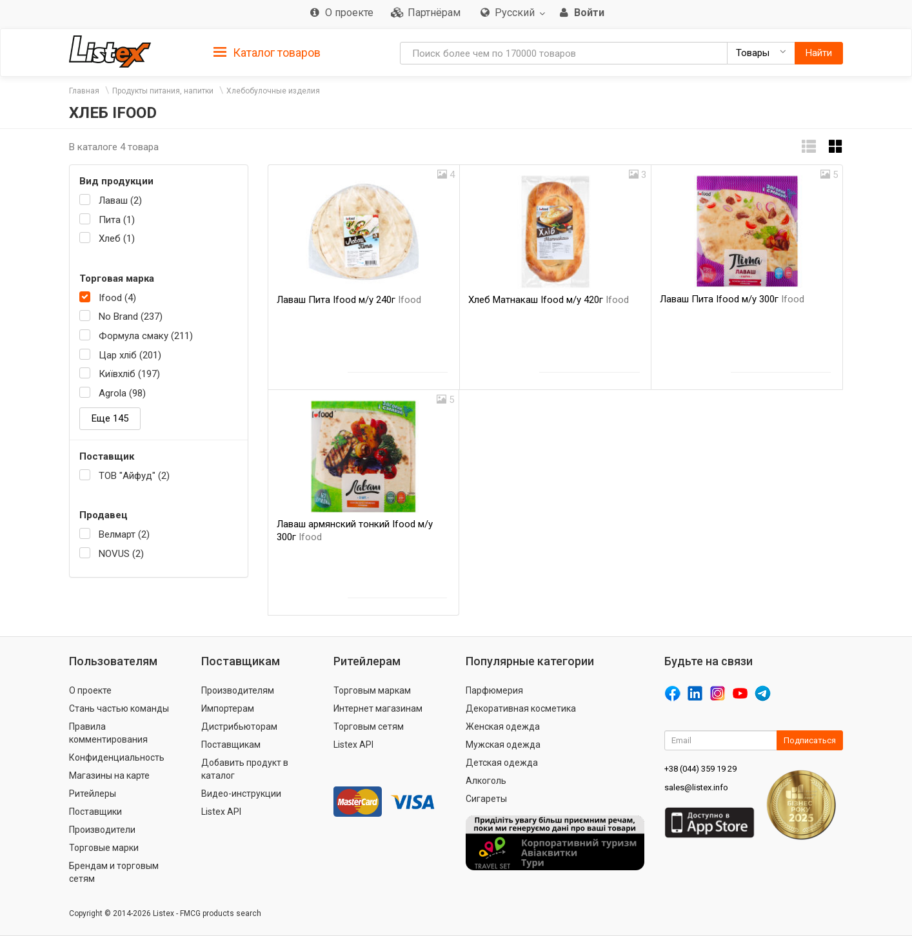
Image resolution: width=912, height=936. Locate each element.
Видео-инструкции (241, 793)
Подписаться (810, 740)
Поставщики (95, 811)
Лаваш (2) (120, 200)
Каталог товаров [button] (267, 52)
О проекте (90, 690)
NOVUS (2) (121, 554)
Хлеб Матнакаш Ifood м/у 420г (548, 300)
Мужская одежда (503, 744)
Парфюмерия (494, 690)
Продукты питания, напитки (162, 90)
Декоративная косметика (521, 708)
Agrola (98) (122, 393)
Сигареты (486, 799)
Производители (102, 829)
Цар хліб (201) (130, 355)
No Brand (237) (131, 316)
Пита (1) (117, 220)
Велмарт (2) (124, 534)
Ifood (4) (117, 298)
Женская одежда (503, 726)
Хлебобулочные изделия (273, 90)
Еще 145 (110, 418)
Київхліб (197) (129, 374)
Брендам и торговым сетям (114, 872)
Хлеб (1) (117, 238)
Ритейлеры (92, 793)
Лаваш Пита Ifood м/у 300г (732, 299)
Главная (84, 90)
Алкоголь (486, 780)
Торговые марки (104, 848)
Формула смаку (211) (146, 336)
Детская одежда (502, 762)
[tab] (267, 52)
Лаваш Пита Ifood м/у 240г (349, 300)
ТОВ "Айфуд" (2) (134, 476)
